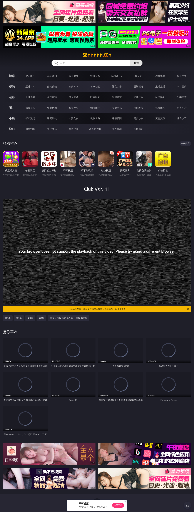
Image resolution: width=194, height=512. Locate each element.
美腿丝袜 (117, 107)
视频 (12, 86)
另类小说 (138, 118)
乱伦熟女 (160, 97)
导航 (12, 129)
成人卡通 (73, 97)
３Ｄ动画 (95, 86)
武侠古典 (95, 118)
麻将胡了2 (116, 76)
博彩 (12, 76)
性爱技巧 (182, 118)
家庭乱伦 (52, 118)
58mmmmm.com (97, 55)
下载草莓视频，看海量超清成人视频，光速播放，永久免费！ (129, 309)
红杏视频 (117, 129)
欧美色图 (73, 107)
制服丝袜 (117, 97)
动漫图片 (95, 107)
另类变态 (182, 97)
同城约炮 (30, 129)
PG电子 (30, 76)
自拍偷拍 (52, 86)
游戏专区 (95, 76)
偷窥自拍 (30, 107)
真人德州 (52, 76)
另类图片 (182, 107)
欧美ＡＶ (73, 86)
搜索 (136, 63)
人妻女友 (73, 118)
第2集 (19, 318)
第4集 (41, 318)
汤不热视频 (95, 129)
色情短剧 (138, 129)
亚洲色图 (52, 107)
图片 (12, 108)
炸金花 (138, 76)
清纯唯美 (138, 107)
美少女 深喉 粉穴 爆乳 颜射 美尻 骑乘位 (68, 318)
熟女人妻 (117, 86)
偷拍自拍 (52, 97)
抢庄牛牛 (182, 76)
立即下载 (118, 505)
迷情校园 (117, 118)
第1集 (7, 318)
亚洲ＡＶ (30, 86)
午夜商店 (52, 129)
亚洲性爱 (30, 97)
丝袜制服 (138, 86)
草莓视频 (73, 129)
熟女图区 (160, 107)
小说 (12, 118)
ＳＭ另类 (182, 86)
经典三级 (138, 97)
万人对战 (73, 76)
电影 (12, 97)
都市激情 (30, 118)
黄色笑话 (160, 118)
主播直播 (160, 86)
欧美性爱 (95, 97)
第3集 (30, 318)
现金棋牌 (160, 76)
